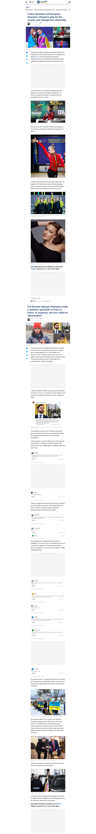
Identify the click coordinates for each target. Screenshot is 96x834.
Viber (45, 269)
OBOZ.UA (58, 804)
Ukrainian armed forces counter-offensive (44, 9)
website (37, 57)
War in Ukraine (29, 9)
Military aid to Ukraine (61, 9)
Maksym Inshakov (35, 22)
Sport (40, 22)
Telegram (33, 269)
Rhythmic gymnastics (35, 298)
